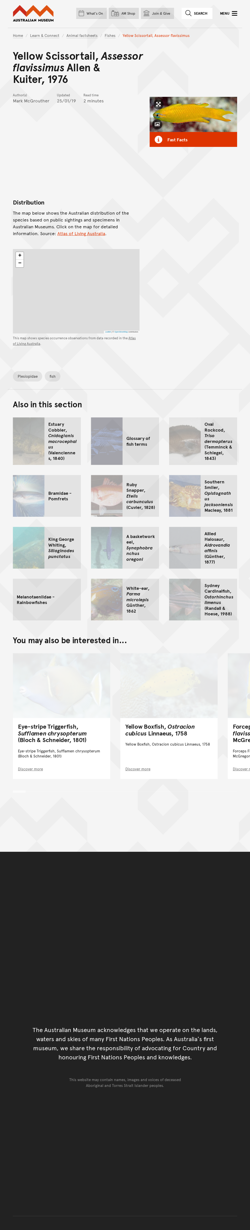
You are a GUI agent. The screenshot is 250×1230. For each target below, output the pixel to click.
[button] (20, 256)
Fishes (110, 35)
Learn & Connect (44, 35)
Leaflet (108, 332)
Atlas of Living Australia (81, 233)
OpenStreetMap (121, 332)
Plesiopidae (28, 376)
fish (53, 376)
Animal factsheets (82, 35)
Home (18, 35)
